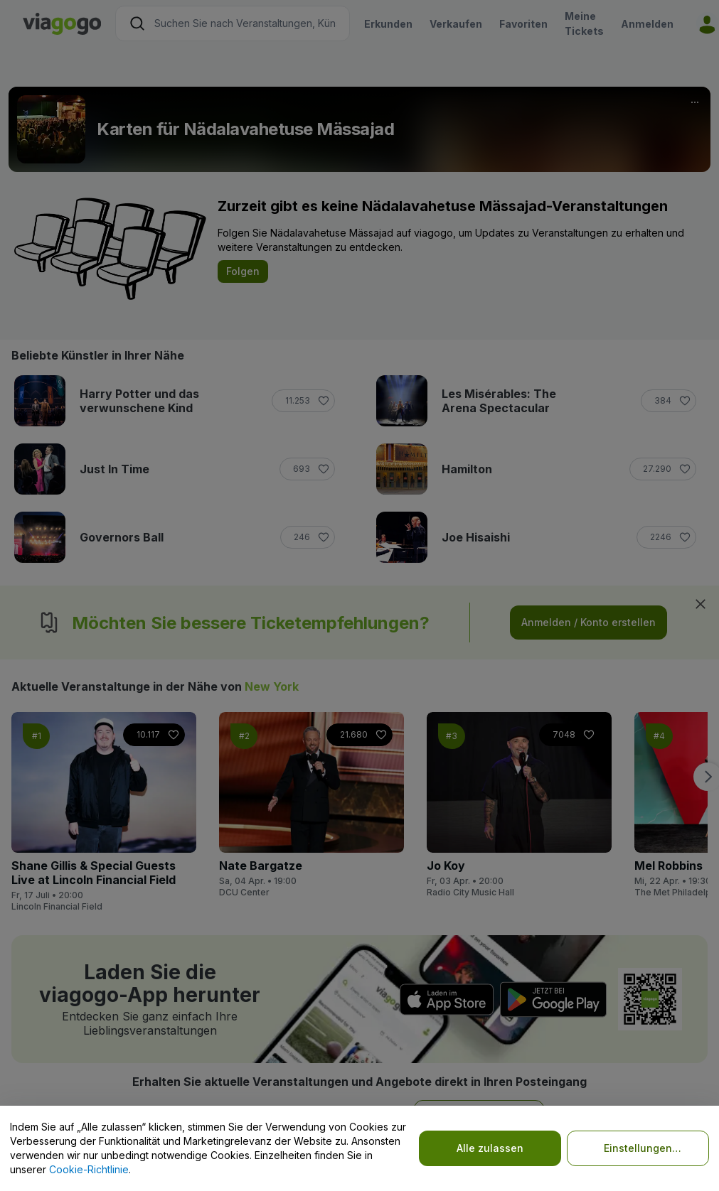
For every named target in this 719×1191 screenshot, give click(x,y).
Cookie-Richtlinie (89, 1169)
